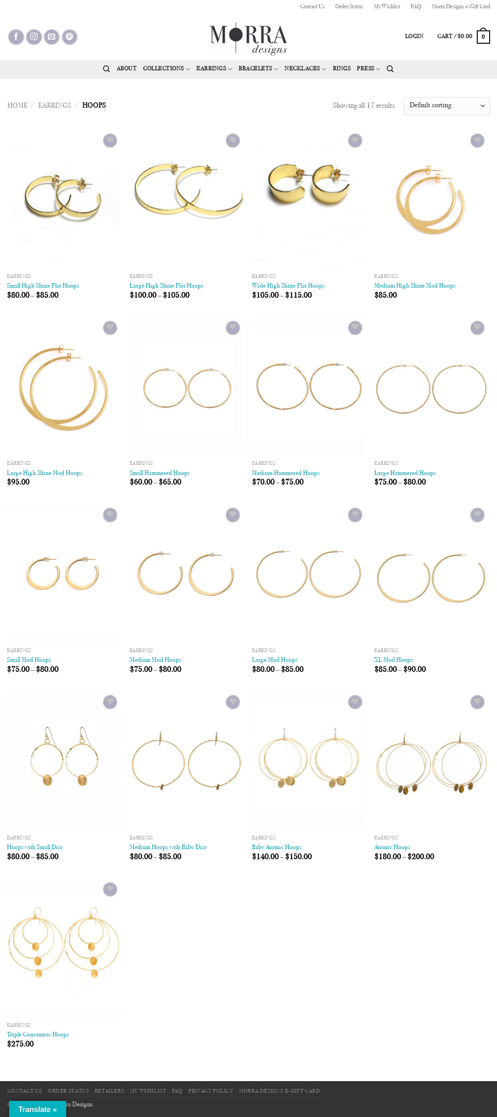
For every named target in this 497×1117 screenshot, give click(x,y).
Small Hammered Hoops (160, 473)
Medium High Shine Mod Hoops (415, 286)
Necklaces (305, 69)
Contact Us (312, 7)
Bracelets (258, 69)
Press (368, 69)
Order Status (349, 7)
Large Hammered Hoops (405, 473)
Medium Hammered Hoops (286, 473)
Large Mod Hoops (274, 660)
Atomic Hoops (392, 847)
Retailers (110, 1091)
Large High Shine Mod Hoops (44, 473)
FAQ (416, 7)
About (127, 69)
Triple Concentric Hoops (38, 1034)
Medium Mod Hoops (155, 660)
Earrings (214, 69)
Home (17, 106)
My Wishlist (387, 7)
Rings (342, 69)
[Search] (106, 69)
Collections (166, 69)
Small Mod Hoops (29, 660)
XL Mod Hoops (393, 660)
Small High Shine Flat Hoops (43, 286)
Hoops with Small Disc (35, 847)
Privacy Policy (211, 1091)
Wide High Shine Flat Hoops (288, 286)
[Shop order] (447, 106)
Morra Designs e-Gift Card (461, 7)
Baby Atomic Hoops (277, 847)
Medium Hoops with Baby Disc (168, 847)
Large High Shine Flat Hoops (166, 286)
